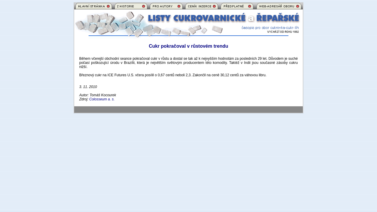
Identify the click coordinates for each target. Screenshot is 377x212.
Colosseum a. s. (102, 99)
